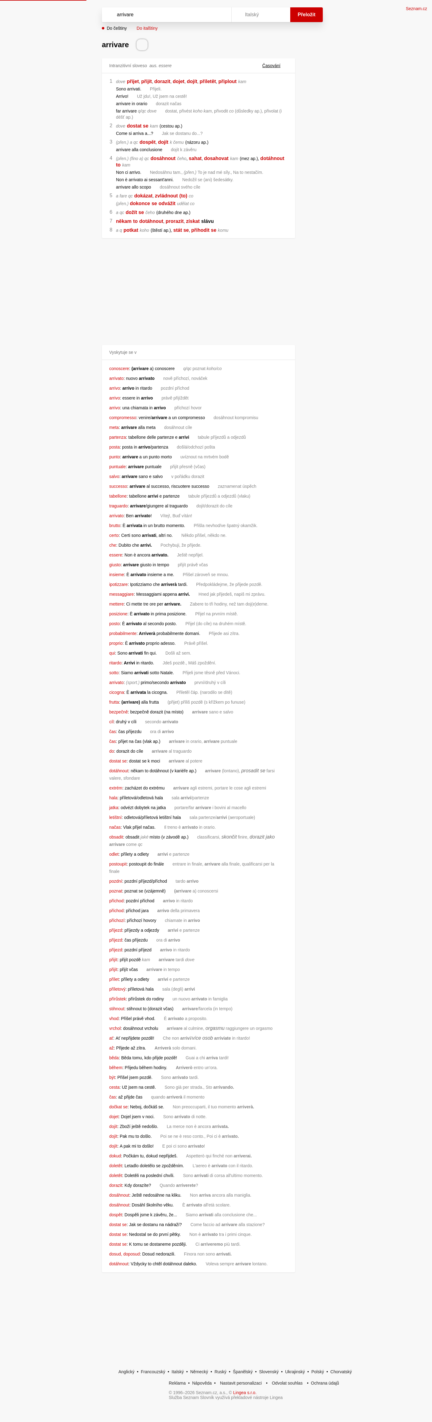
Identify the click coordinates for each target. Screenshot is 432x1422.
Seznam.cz (416, 8)
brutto (114, 525)
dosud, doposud (124, 1254)
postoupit (118, 864)
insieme (116, 574)
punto (114, 456)
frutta (114, 702)
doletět (115, 1165)
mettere (116, 604)
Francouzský (153, 1371)
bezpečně (118, 711)
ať (111, 1038)
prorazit (175, 221)
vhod (113, 1018)
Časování (275, 65)
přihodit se (203, 230)
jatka (113, 807)
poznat (115, 891)
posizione (118, 613)
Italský (178, 1371)
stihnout (116, 1008)
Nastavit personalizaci (241, 1383)
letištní (115, 817)
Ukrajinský (295, 1371)
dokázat (143, 195)
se (154, 203)
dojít (192, 81)
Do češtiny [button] (117, 28)
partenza (117, 437)
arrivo (114, 388)
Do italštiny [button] (147, 28)
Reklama (177, 1383)
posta (114, 447)
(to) (183, 195)
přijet (133, 81)
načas (115, 827)
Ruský (220, 1371)
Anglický (126, 1371)
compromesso (122, 417)
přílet (114, 979)
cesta (114, 1087)
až (111, 1047)
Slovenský (269, 1371)
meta (114, 427)
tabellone (118, 496)
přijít (146, 81)
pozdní (115, 881)
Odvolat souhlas (287, 1383)
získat (192, 221)
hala (113, 797)
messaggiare (121, 594)
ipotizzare (118, 584)
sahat (195, 158)
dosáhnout (163, 158)
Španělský (243, 1371)
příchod (116, 900)
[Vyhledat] (165, 14)
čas (112, 731)
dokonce (140, 203)
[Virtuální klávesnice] (221, 14)
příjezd (115, 930)
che (112, 545)
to (118, 164)
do (111, 751)
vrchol (115, 1028)
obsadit (116, 837)
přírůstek (117, 998)
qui (112, 653)
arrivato (116, 378)
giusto (115, 564)
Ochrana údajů (325, 1383)
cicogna (116, 692)
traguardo (118, 505)
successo (118, 486)
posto (114, 623)
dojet (178, 81)
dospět (148, 142)
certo (114, 535)
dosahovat (216, 158)
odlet (113, 854)
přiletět (208, 81)
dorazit (162, 81)
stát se (181, 230)
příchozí (117, 920)
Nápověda (202, 1383)
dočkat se (118, 1106)
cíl (111, 721)
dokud (115, 1155)
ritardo (115, 662)
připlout (227, 81)
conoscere (119, 368)
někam (124, 221)
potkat (130, 230)
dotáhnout (272, 158)
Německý (199, 1371)
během (115, 1067)
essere (115, 554)
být (112, 1077)
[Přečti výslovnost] (142, 45)
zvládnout (166, 195)
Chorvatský (341, 1371)
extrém (115, 788)
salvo (114, 476)
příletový (117, 989)
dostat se (137, 125)
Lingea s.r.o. (244, 1392)
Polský (317, 1371)
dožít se (134, 212)
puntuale (117, 466)
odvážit (167, 203)
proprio (116, 643)
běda (114, 1057)
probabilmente (123, 633)
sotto (113, 672)
